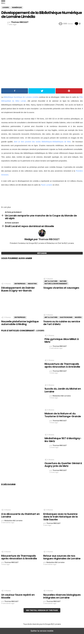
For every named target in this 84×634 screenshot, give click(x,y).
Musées (78, 317)
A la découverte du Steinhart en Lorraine (20, 515)
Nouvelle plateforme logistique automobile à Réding (20, 323)
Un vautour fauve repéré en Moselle (18, 596)
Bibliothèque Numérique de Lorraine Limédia (21, 97)
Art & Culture (51, 281)
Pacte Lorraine (46, 185)
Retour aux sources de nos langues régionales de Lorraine (62, 557)
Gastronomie (66, 317)
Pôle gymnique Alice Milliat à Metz (62, 340)
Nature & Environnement (56, 283)
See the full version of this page (42, 610)
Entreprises (20, 283)
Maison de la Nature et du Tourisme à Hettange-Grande (63, 415)
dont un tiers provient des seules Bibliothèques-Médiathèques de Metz (42, 142)
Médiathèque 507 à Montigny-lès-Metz (63, 440)
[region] (42, 195)
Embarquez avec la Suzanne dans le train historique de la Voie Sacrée (60, 516)
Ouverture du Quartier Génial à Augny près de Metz (63, 464)
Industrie (32, 283)
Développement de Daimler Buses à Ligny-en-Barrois (18, 289)
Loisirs (40, 330)
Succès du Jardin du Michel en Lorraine (63, 390)
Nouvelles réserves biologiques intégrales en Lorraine (62, 596)
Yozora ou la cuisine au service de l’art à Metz (61, 323)
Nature (63, 281)
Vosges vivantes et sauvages (61, 287)
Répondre (42, 253)
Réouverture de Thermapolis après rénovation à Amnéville (62, 365)
